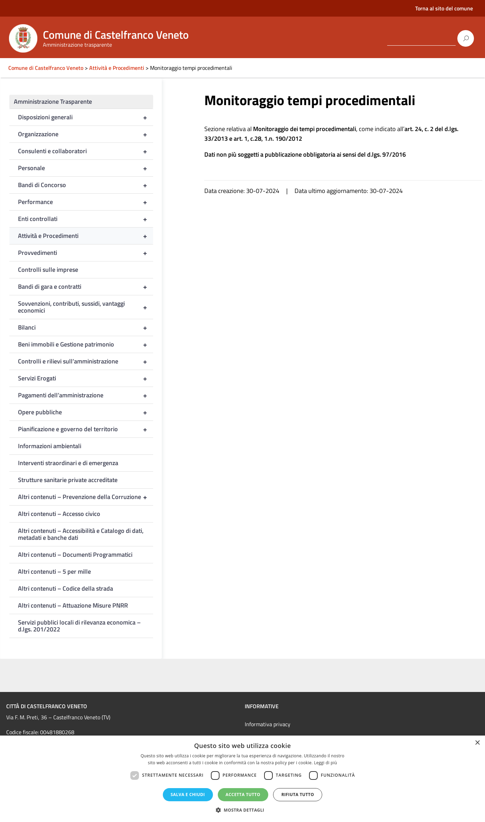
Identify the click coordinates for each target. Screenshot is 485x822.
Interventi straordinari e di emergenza (68, 463)
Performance (85, 202)
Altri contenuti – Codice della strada (65, 588)
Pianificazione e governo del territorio (85, 429)
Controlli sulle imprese (48, 269)
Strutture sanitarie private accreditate (68, 479)
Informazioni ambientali (49, 446)
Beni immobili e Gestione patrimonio (85, 344)
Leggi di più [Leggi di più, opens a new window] (325, 763)
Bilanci (85, 327)
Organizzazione (85, 134)
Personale (85, 168)
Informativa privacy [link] (267, 724)
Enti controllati (85, 219)
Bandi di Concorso (85, 185)
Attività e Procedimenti (85, 236)
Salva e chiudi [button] (188, 794)
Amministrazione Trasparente (53, 101)
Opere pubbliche (85, 412)
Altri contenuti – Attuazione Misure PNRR (73, 605)
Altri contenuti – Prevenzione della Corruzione (85, 497)
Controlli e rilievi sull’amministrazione (85, 361)
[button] (242, 810)
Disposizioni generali (85, 117)
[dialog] (242, 779)
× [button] (477, 743)
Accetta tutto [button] (243, 794)
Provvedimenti (85, 252)
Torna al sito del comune (444, 8)
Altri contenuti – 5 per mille (54, 571)
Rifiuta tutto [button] (297, 794)
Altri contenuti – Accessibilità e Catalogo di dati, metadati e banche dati (80, 534)
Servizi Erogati (85, 378)
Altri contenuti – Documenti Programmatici (75, 554)
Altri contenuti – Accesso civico (59, 513)
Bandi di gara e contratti (85, 286)
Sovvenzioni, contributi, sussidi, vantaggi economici (85, 307)
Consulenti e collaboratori (85, 151)
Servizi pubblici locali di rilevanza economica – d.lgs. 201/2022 (79, 626)
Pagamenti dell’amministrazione (85, 395)
